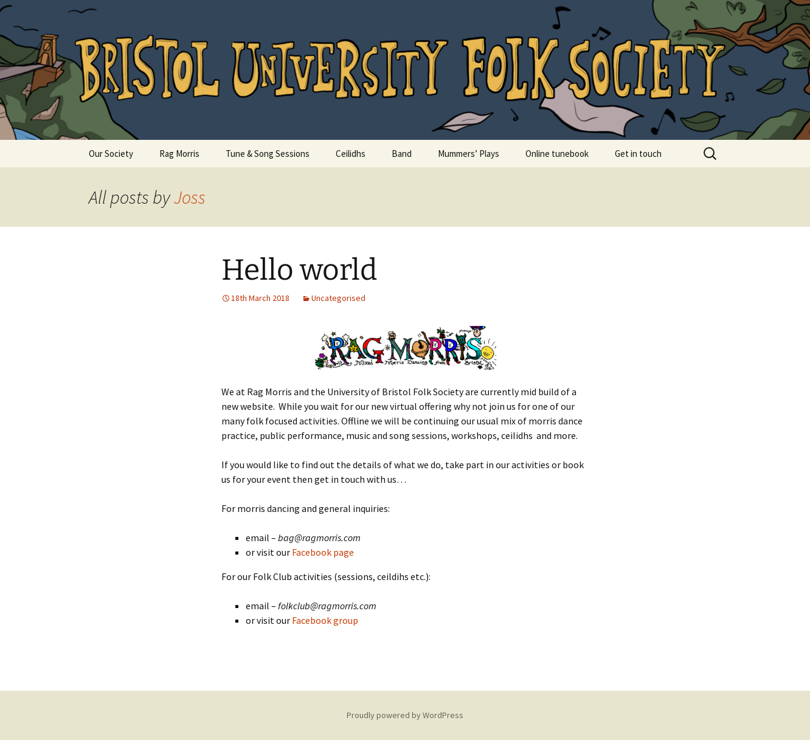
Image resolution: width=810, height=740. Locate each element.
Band (402, 153)
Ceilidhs (350, 153)
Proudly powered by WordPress (405, 715)
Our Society (111, 153)
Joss (190, 197)
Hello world (299, 270)
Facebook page (323, 552)
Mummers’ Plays (468, 153)
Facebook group (325, 620)
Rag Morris (179, 153)
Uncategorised (338, 297)
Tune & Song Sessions (268, 153)
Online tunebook (557, 153)
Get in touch (638, 153)
